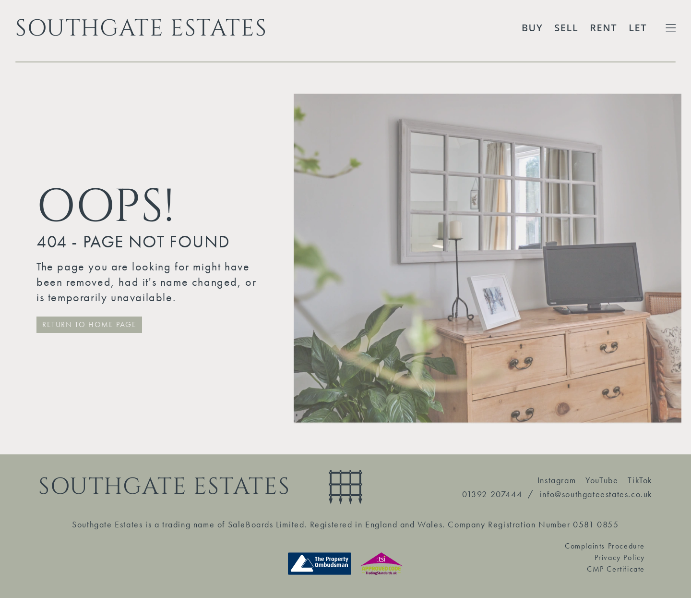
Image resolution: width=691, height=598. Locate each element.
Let (638, 27)
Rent (603, 27)
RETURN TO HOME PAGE (89, 324)
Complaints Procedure (605, 546)
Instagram (556, 480)
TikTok (640, 480)
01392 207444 (492, 494)
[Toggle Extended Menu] (671, 28)
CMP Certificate (616, 569)
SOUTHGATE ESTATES (141, 27)
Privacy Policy (620, 557)
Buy (532, 27)
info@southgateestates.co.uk (596, 494)
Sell (566, 27)
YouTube (601, 480)
